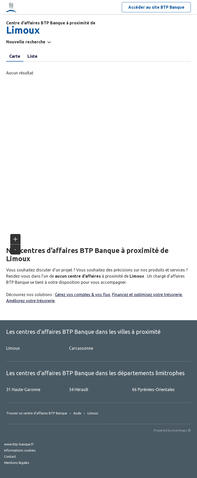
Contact (10, 456)
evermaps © (181, 430)
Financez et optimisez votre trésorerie (147, 294)
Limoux (13, 348)
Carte (14, 56)
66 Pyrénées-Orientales (153, 389)
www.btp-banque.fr (19, 444)
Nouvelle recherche (25, 42)
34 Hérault (78, 389)
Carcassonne (81, 348)
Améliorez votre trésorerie (30, 300)
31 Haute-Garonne (23, 389)
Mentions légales (16, 462)
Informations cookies (20, 450)
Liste (32, 56)
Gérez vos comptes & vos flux (82, 294)
